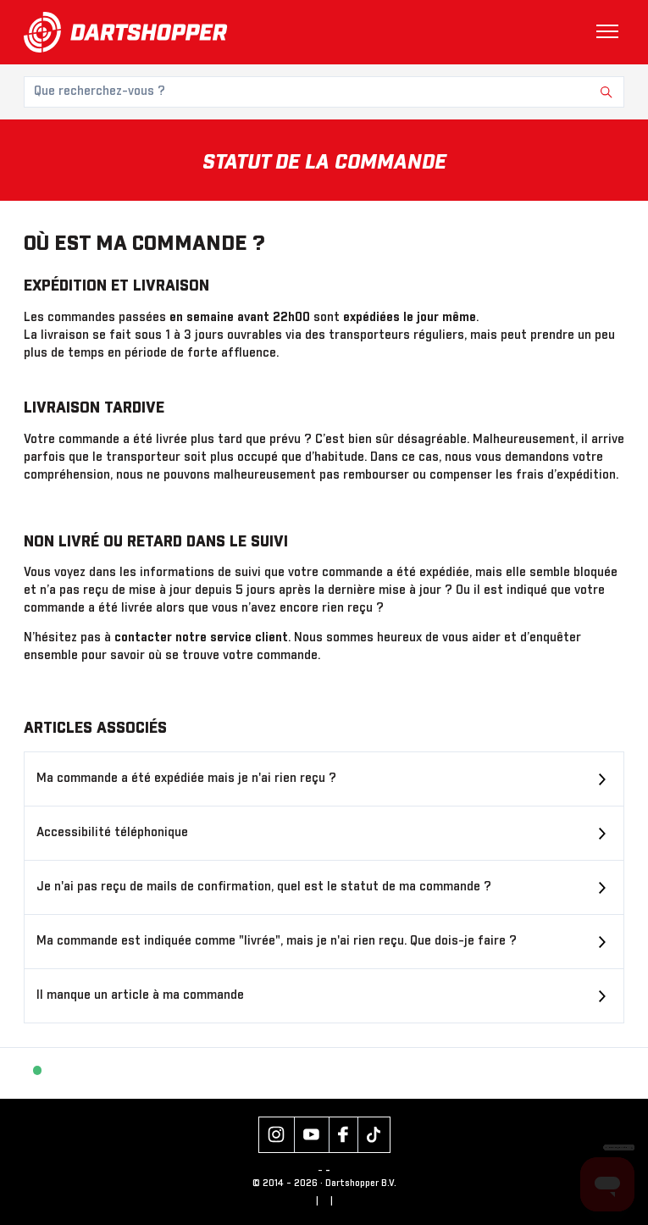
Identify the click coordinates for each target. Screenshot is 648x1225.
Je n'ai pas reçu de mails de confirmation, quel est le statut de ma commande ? (263, 887)
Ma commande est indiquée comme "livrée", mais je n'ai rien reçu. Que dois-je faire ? (276, 941)
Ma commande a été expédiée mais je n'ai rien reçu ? (186, 778)
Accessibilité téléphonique (112, 833)
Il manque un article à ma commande (140, 995)
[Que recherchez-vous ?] (324, 92)
